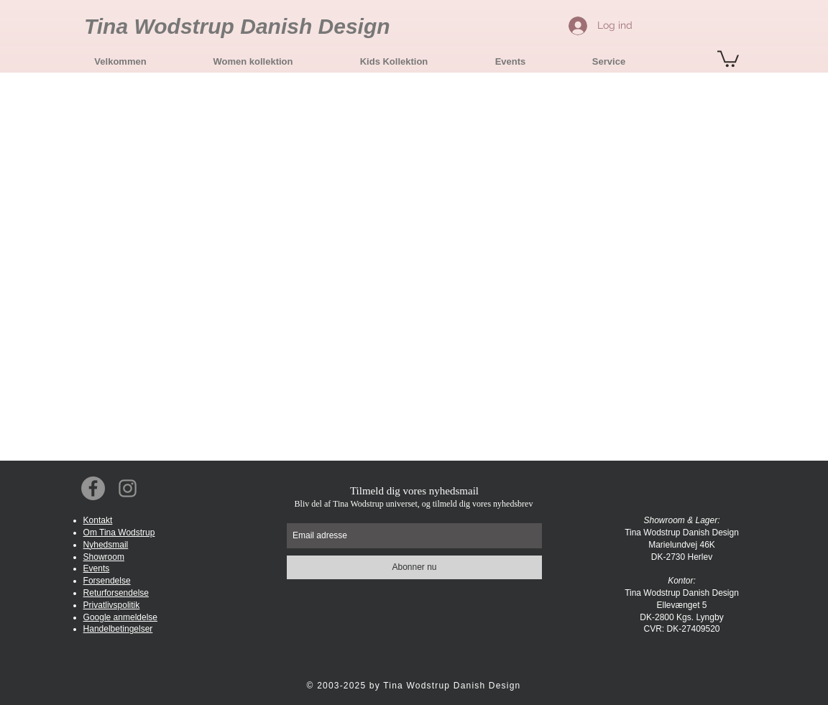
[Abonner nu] (414, 567)
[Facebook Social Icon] (93, 488)
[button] (253, 61)
